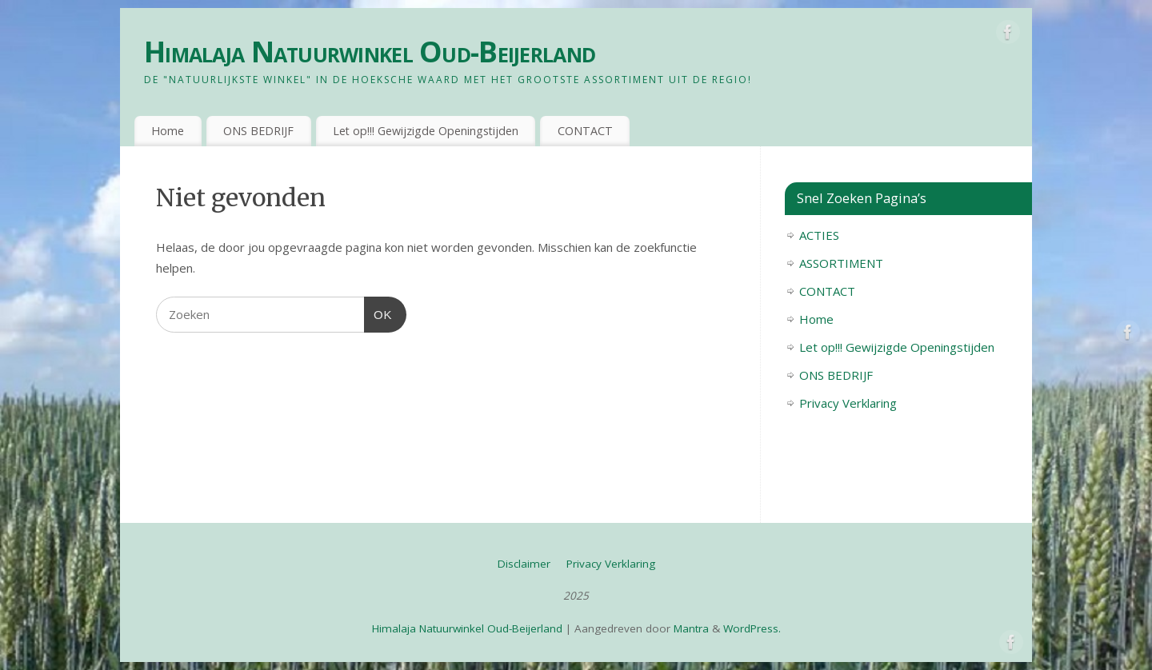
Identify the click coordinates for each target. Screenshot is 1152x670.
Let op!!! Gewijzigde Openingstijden (425, 130)
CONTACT (585, 130)
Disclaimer (524, 563)
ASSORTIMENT (841, 263)
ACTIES (819, 235)
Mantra (691, 628)
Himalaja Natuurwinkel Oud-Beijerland (369, 51)
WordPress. (752, 628)
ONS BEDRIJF (258, 130)
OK (378, 312)
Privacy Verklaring (848, 403)
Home (167, 130)
